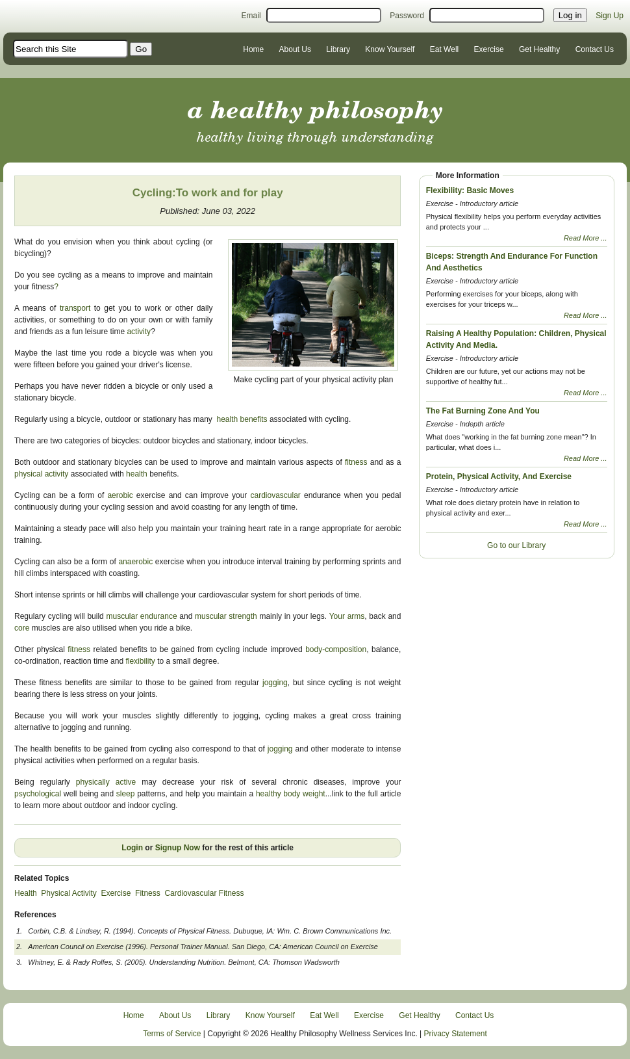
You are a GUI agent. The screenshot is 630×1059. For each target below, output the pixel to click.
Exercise (489, 49)
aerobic (121, 495)
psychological (37, 793)
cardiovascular (275, 495)
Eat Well (444, 49)
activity (139, 331)
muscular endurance (143, 616)
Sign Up (610, 15)
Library (338, 49)
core (21, 628)
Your (337, 616)
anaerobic (135, 561)
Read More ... (585, 238)
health (136, 473)
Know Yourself (389, 49)
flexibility (140, 661)
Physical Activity (68, 893)
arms (356, 616)
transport (75, 308)
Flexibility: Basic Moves (470, 190)
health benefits (243, 419)
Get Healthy (539, 49)
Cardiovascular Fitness (204, 893)
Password (407, 15)
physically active (109, 782)
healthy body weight (290, 793)
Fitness (147, 893)
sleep (125, 793)
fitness (357, 462)
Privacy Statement (455, 1033)
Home (253, 49)
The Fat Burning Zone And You (483, 410)
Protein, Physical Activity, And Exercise (499, 476)
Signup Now (177, 847)
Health (25, 893)
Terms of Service (172, 1033)
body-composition (335, 649)
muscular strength (227, 616)
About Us (295, 49)
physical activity (41, 473)
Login (132, 847)
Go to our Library (516, 545)
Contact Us (594, 49)
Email (251, 15)
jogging (275, 682)
